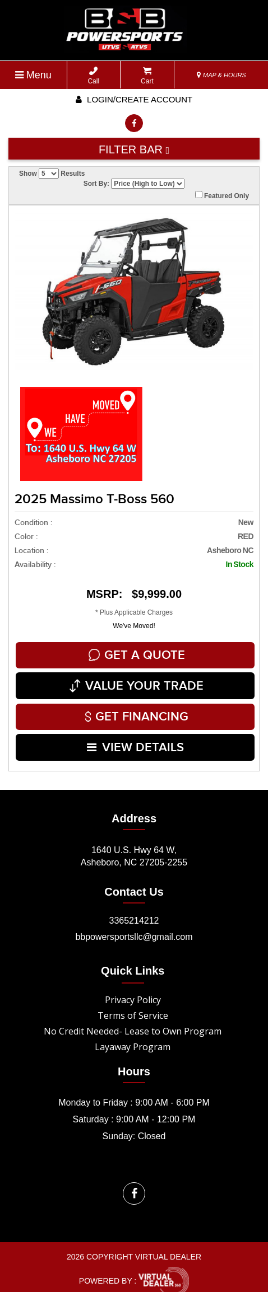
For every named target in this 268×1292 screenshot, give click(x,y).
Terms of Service (133, 1006)
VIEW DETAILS (135, 739)
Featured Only (222, 195)
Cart (147, 76)
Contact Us (134, 883)
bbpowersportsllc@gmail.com (133, 928)
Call (93, 76)
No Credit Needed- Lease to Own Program (132, 1022)
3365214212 (134, 911)
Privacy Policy (133, 991)
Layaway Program (132, 1038)
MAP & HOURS (221, 75)
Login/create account (134, 99)
